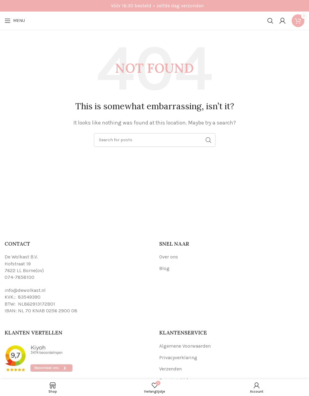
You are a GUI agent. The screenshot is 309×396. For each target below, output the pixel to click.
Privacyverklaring (178, 357)
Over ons (168, 257)
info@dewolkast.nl (25, 290)
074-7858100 (19, 277)
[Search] (270, 21)
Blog (164, 268)
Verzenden (170, 369)
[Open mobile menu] (15, 21)
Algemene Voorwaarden (185, 346)
